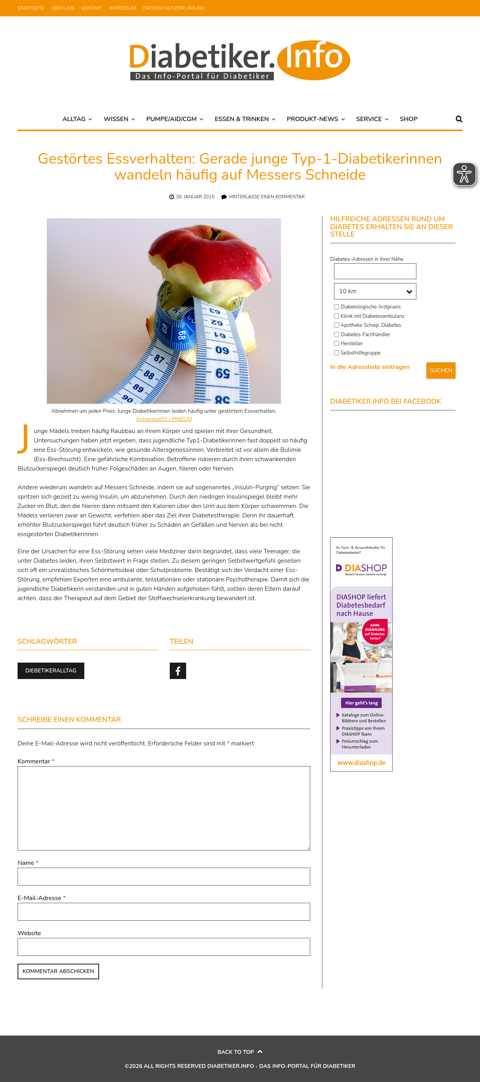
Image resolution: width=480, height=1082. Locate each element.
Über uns (62, 8)
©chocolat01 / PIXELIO (164, 419)
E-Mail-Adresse (42, 898)
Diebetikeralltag (50, 670)
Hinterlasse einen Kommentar (267, 197)
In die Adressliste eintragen (370, 367)
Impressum (122, 8)
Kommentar (36, 761)
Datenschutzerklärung (174, 8)
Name (28, 863)
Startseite (31, 8)
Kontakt (91, 8)
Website (29, 933)
